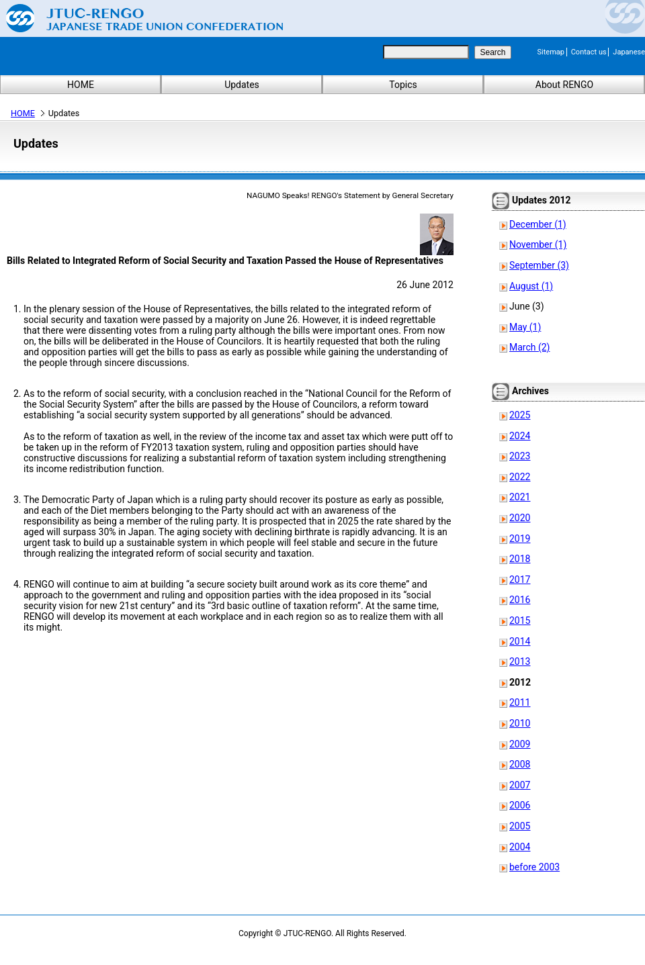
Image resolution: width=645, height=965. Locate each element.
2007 (519, 785)
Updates (241, 84)
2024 (519, 435)
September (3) (539, 265)
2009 (519, 744)
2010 (519, 723)
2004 (519, 846)
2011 (519, 702)
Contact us (589, 52)
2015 (519, 620)
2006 (519, 805)
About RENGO (564, 84)
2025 (519, 415)
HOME (80, 84)
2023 (519, 456)
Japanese (629, 52)
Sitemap (551, 52)
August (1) (531, 286)
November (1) (537, 244)
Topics (403, 84)
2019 (519, 538)
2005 (519, 826)
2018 (519, 558)
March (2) (529, 347)
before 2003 (534, 867)
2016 (519, 599)
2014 (519, 641)
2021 (519, 497)
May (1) (525, 327)
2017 (519, 579)
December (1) (537, 224)
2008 (519, 764)
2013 (519, 661)
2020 (519, 517)
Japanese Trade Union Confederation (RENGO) (134, 18)
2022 (519, 476)
